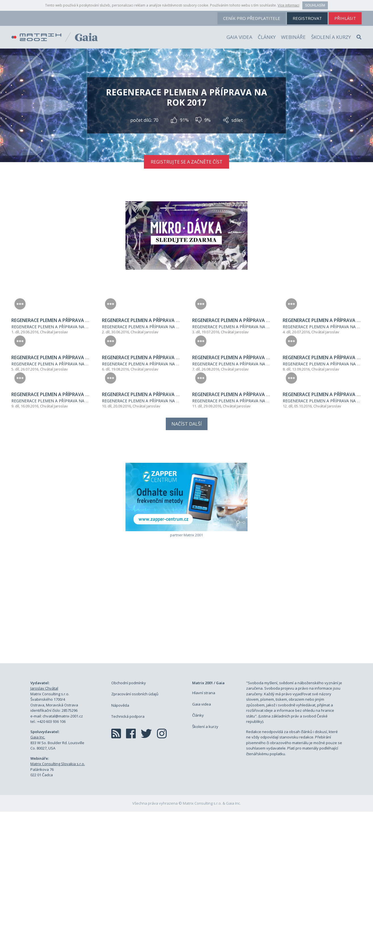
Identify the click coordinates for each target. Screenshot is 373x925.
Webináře (293, 37)
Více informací (288, 5)
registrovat (307, 18)
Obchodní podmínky (128, 795)
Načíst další (186, 537)
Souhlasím (315, 5)
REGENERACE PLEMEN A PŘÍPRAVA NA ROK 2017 (57, 364)
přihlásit (345, 18)
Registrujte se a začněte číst (187, 162)
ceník (251, 18)
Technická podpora (127, 829)
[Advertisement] (186, 722)
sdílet (233, 120)
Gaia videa (239, 37)
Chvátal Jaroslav (54, 369)
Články (267, 37)
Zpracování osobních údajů (134, 807)
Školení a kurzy (331, 37)
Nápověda (120, 818)
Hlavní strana (203, 806)
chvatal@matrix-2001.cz (63, 829)
